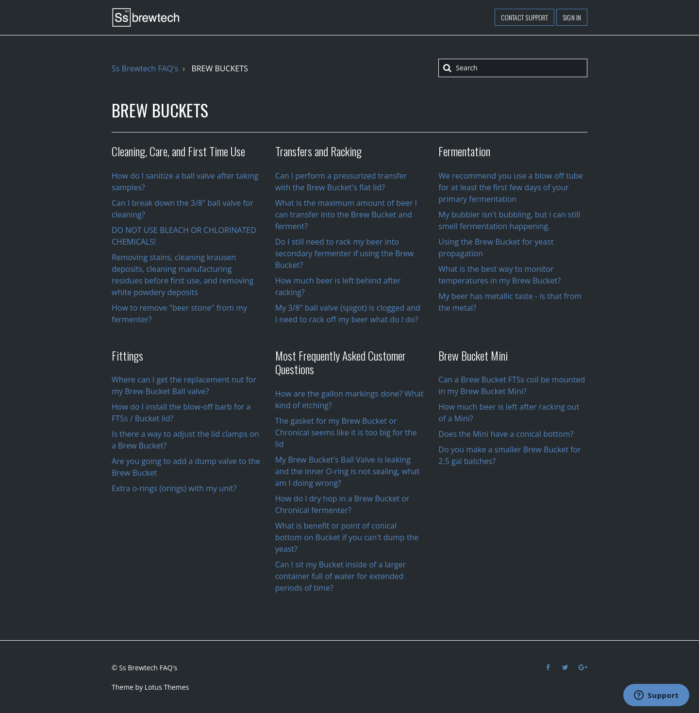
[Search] (512, 68)
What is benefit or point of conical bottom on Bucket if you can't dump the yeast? (347, 537)
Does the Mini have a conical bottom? (505, 434)
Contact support (525, 17)
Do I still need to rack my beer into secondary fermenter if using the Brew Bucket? (344, 253)
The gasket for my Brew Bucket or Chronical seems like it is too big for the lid (346, 432)
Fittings (127, 355)
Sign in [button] (572, 17)
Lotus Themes (167, 687)
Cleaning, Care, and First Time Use (178, 151)
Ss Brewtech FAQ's (145, 68)
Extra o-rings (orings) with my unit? (174, 488)
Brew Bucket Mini (473, 355)
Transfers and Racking (318, 151)
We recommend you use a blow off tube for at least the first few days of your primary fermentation (510, 187)
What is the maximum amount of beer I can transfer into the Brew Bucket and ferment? (346, 215)
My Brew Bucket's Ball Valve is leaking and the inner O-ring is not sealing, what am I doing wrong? (347, 471)
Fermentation (464, 151)
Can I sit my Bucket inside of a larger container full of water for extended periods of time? (340, 576)
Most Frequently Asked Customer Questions (340, 362)
